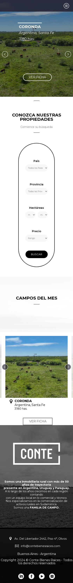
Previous (5, 54)
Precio (36, 231)
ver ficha (37, 77)
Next (68, 54)
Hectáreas (36, 208)
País (36, 161)
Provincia (36, 184)
